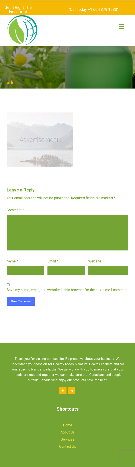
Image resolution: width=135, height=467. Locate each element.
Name (12, 256)
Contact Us (67, 441)
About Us (68, 427)
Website (94, 256)
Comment (15, 205)
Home (67, 420)
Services (67, 434)
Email (52, 256)
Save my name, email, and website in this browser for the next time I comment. (67, 284)
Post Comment (21, 296)
